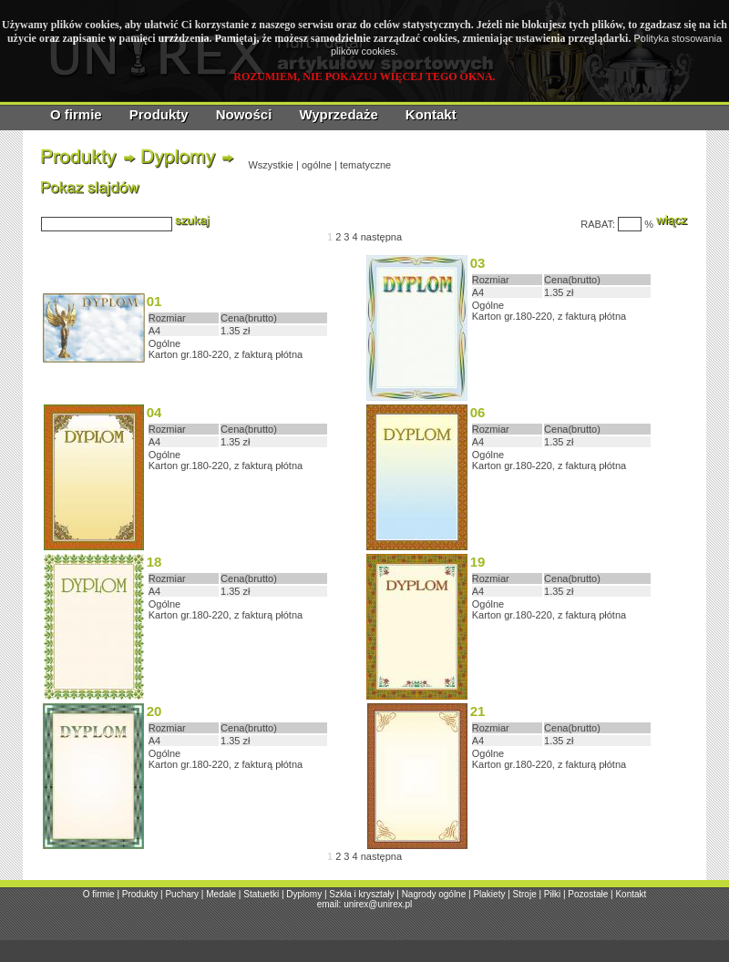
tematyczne (365, 164)
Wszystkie (270, 164)
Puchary (182, 894)
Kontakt (431, 114)
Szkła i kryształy (361, 894)
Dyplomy (304, 894)
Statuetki (261, 894)
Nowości (244, 114)
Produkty (159, 114)
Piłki (552, 894)
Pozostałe (588, 894)
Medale (221, 894)
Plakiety (489, 894)
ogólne (317, 164)
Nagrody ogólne (434, 894)
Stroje (525, 894)
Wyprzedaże (338, 114)
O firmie (76, 114)
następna (381, 236)
